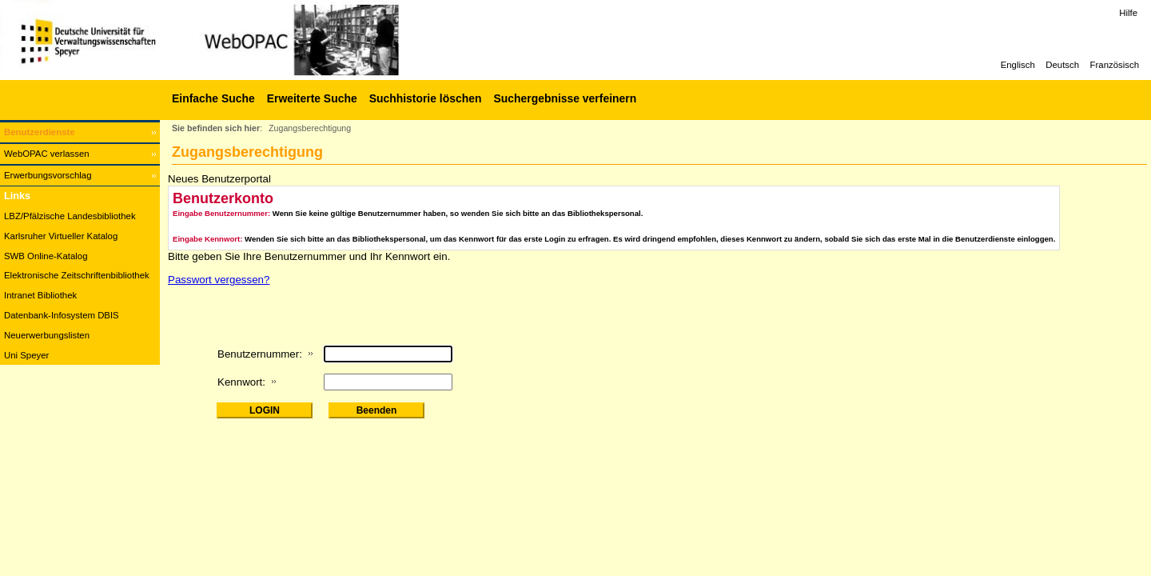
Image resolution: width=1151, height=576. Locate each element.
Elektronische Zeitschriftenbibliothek (76, 275)
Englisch (1018, 65)
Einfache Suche (213, 98)
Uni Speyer (26, 355)
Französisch (1114, 65)
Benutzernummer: (259, 354)
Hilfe (1128, 13)
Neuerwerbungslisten (47, 335)
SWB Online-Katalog (45, 256)
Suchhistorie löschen (425, 98)
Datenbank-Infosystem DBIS (61, 315)
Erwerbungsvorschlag (48, 175)
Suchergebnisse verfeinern (564, 98)
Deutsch (1062, 65)
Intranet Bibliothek (40, 295)
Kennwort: (241, 382)
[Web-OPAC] (240, 40)
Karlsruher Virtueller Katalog (60, 236)
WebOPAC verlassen (47, 153)
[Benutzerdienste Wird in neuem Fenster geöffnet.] (80, 132)
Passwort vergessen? (218, 280)
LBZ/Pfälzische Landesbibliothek (70, 216)
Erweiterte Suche (312, 98)
